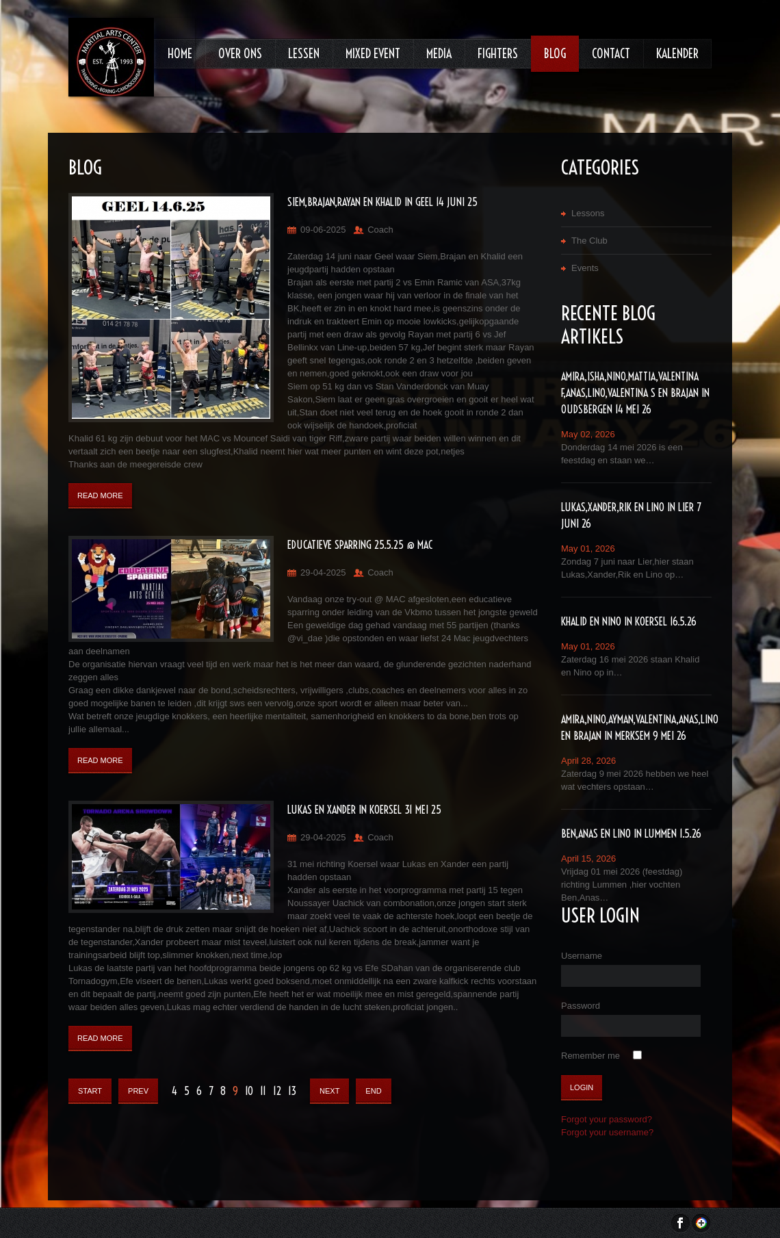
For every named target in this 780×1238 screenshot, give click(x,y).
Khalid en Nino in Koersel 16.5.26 (629, 621)
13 (292, 1091)
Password (580, 1006)
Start (90, 1091)
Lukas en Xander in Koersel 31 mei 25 (364, 809)
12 (277, 1091)
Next (329, 1091)
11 (263, 1091)
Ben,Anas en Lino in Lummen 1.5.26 (631, 833)
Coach (380, 229)
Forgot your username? (607, 1132)
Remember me (590, 1055)
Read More (100, 495)
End (373, 1091)
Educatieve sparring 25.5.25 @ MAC (359, 545)
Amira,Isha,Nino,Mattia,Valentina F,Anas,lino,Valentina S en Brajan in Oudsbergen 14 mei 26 (635, 393)
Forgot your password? (606, 1119)
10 (249, 1091)
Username (581, 956)
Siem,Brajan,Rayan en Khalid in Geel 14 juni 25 (382, 202)
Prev (138, 1091)
